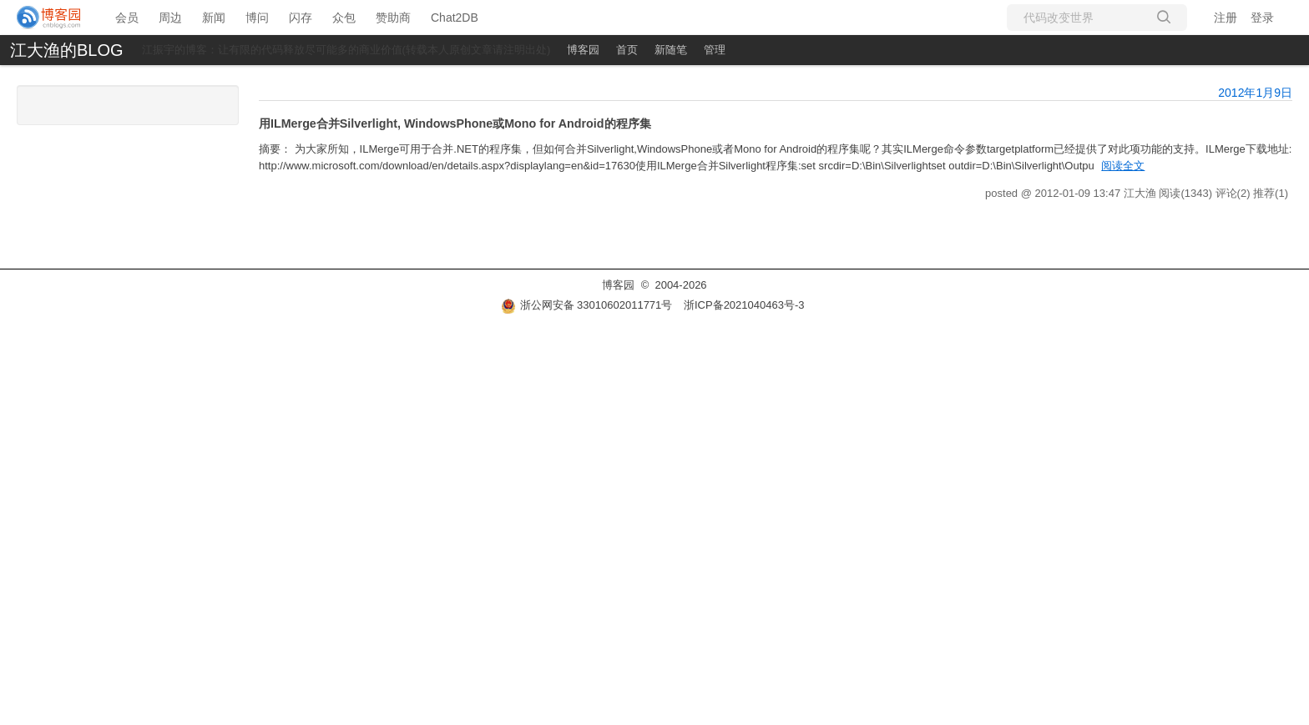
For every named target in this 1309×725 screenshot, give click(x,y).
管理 (714, 49)
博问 (257, 17)
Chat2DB (454, 17)
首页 (627, 49)
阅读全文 (1123, 165)
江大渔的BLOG (67, 50)
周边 (170, 17)
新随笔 (670, 49)
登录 (1262, 17)
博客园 (583, 49)
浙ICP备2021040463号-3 (744, 305)
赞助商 (393, 17)
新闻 (213, 17)
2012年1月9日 (1255, 92)
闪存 (300, 17)
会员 (127, 17)
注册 (1225, 17)
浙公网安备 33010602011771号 (587, 305)
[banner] (49, 17)
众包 (344, 17)
